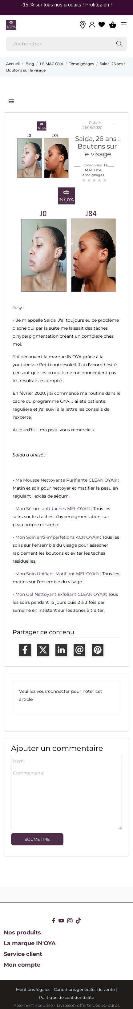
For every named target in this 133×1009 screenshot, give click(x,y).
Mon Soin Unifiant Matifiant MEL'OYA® (57, 573)
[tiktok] (78, 921)
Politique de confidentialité (66, 997)
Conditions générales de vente (84, 989)
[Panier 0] (113, 24)
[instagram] (70, 920)
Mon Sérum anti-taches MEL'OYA (51, 508)
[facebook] (53, 920)
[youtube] (61, 920)
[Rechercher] (66, 44)
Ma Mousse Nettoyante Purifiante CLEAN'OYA (64, 480)
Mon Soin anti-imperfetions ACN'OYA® (57, 537)
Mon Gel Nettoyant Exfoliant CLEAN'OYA (59, 594)
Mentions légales (33, 989)
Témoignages (92, 175)
